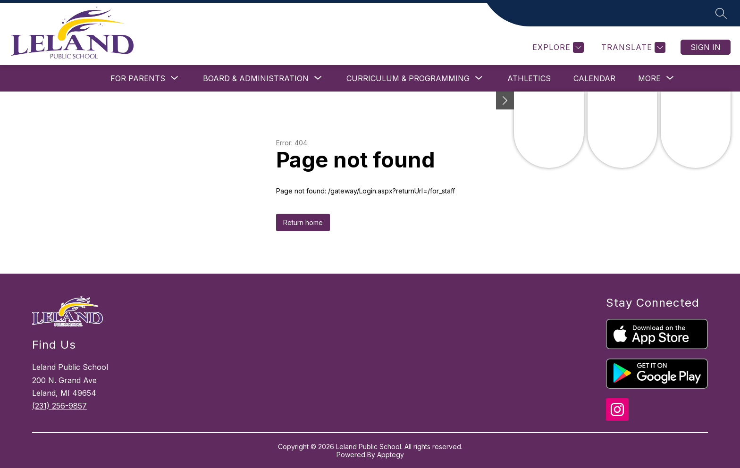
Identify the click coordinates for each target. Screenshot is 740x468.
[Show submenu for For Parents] (137, 78)
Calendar (594, 78)
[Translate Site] (632, 47)
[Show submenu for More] (649, 78)
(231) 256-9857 (59, 405)
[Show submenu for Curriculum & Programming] (408, 78)
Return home (303, 222)
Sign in (705, 47)
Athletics (529, 78)
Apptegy (390, 455)
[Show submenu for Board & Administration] (256, 78)
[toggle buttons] (505, 100)
